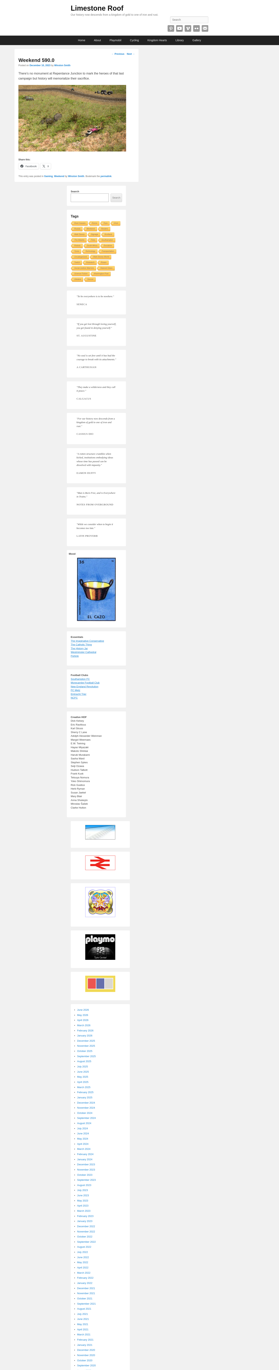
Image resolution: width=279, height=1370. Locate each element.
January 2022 (84, 1283)
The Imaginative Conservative (87, 640)
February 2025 (85, 1092)
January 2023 (84, 1221)
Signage (94, 234)
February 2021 (85, 1339)
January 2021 (84, 1344)
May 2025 (82, 1076)
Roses (103, 262)
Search (75, 191)
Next (131, 54)
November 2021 (86, 1293)
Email (205, 28)
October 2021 (84, 1298)
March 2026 (83, 1025)
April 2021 (83, 1329)
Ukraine (77, 279)
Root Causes (80, 223)
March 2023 (83, 1210)
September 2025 (86, 1056)
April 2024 (83, 1143)
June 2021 (83, 1319)
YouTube (179, 28)
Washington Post (101, 274)
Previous (118, 54)
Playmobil (115, 40)
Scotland (108, 234)
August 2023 (84, 1185)
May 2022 (82, 1262)
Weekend (59, 176)
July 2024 (82, 1128)
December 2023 (86, 1164)
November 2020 (86, 1355)
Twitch (77, 262)
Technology (90, 251)
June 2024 (83, 1133)
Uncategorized (80, 257)
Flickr (196, 28)
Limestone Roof (97, 8)
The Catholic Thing (81, 644)
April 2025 (83, 1082)
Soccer (90, 279)
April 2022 (83, 1267)
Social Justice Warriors (84, 268)
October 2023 (84, 1174)
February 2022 (85, 1277)
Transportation (108, 251)
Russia (77, 229)
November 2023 (86, 1169)
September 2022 (86, 1241)
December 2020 (86, 1350)
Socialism (108, 246)
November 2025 (86, 1045)
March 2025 (83, 1087)
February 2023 (85, 1216)
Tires (93, 240)
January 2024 (84, 1159)
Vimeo (188, 28)
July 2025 (82, 1066)
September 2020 (86, 1365)
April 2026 (83, 1020)
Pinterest (171, 28)
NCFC (74, 697)
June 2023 (83, 1195)
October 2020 (84, 1360)
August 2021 (84, 1308)
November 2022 (86, 1231)
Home (81, 40)
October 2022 (84, 1236)
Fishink (75, 656)
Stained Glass (106, 268)
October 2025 (84, 1051)
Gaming (48, 176)
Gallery (196, 40)
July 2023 (82, 1190)
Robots (77, 246)
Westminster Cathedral (83, 652)
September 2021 (86, 1303)
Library (180, 40)
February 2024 (85, 1154)
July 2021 (82, 1314)
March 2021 (83, 1334)
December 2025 (86, 1040)
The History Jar (79, 648)
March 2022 (83, 1272)
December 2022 (86, 1226)
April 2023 (83, 1205)
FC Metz (75, 690)
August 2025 (84, 1061)
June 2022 (83, 1257)
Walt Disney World (101, 257)
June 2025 (83, 1071)
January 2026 (84, 1035)
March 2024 (83, 1149)
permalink (106, 176)
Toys (106, 223)
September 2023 (86, 1179)
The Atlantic (79, 240)
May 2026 (82, 1015)
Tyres (76, 251)
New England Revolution (84, 686)
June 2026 (83, 1009)
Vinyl (116, 223)
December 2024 (86, 1102)
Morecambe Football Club (85, 682)
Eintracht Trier (78, 694)
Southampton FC (80, 679)
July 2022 (82, 1252)
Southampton (107, 240)
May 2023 (82, 1200)
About (97, 40)
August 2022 (84, 1246)
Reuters (104, 229)
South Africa (92, 246)
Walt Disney (79, 234)
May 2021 (82, 1324)
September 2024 (86, 1118)
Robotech (90, 262)
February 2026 (85, 1030)
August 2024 (84, 1123)
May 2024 (82, 1138)
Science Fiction (81, 274)
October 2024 (84, 1113)
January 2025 (84, 1097)
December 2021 (86, 1288)
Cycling (134, 40)
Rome (94, 223)
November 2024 (86, 1107)
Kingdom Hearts (157, 40)
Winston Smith (62, 65)
